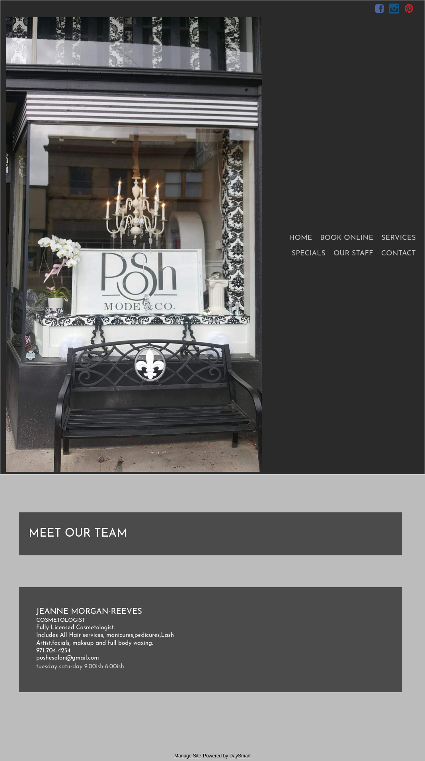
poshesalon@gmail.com (67, 658)
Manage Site (187, 756)
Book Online (346, 238)
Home (300, 238)
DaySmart (240, 756)
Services (398, 238)
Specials (309, 253)
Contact (398, 253)
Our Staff (353, 253)
